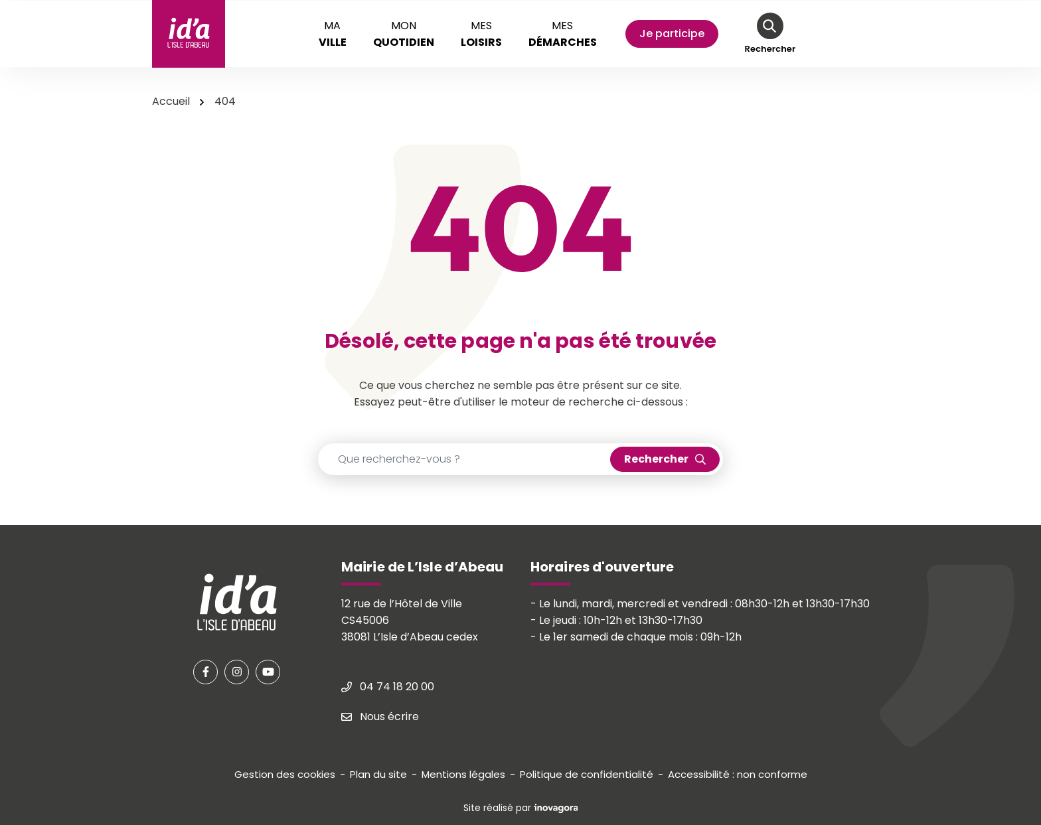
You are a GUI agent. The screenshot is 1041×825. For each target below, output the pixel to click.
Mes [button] (481, 34)
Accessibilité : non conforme (737, 774)
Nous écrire (380, 716)
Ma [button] (333, 34)
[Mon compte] (671, 34)
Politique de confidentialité (586, 774)
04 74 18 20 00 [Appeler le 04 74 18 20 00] (387, 686)
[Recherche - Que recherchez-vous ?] (464, 459)
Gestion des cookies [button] (284, 774)
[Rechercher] (770, 34)
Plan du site (378, 774)
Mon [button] (403, 34)
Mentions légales (463, 774)
